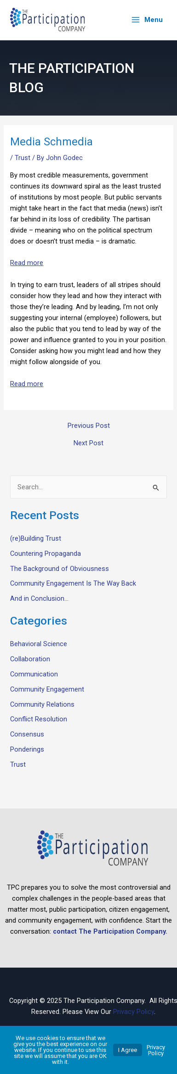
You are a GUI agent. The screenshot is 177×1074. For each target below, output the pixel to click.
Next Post (88, 443)
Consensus (27, 734)
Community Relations (42, 704)
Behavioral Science (38, 644)
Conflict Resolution (38, 719)
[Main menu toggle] (147, 20)
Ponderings (27, 749)
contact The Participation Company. (110, 931)
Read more (26, 263)
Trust (22, 157)
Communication (34, 674)
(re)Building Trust (35, 538)
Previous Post (89, 425)
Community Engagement (47, 689)
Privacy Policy (133, 1012)
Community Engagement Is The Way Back (73, 583)
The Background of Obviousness (59, 568)
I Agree (127, 1049)
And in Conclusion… (39, 598)
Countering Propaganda (45, 553)
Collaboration (30, 659)
